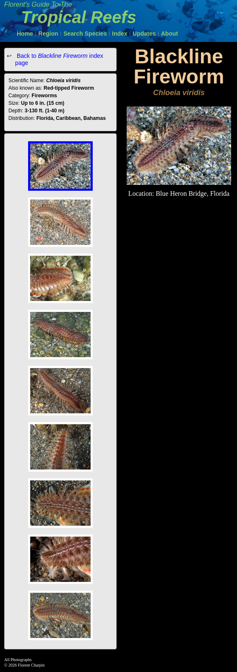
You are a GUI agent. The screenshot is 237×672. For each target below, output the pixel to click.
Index (120, 33)
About (169, 33)
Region (48, 33)
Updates (144, 33)
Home (25, 33)
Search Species (85, 33)
